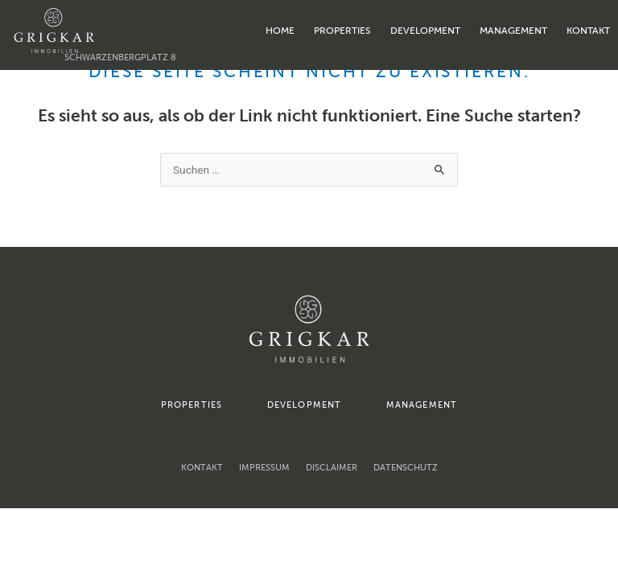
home (280, 30)
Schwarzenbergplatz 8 (120, 57)
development (425, 30)
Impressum (264, 467)
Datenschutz (405, 467)
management (513, 30)
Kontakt (588, 30)
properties (342, 30)
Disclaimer (331, 467)
